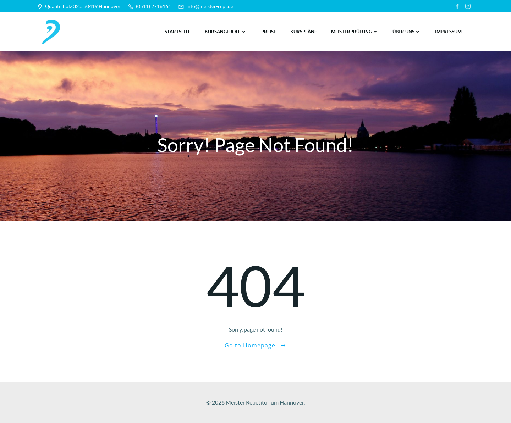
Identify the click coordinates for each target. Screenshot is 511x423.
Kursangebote (226, 31)
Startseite (178, 31)
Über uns (406, 31)
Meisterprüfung (354, 31)
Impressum (448, 31)
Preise (268, 31)
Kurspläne (303, 31)
